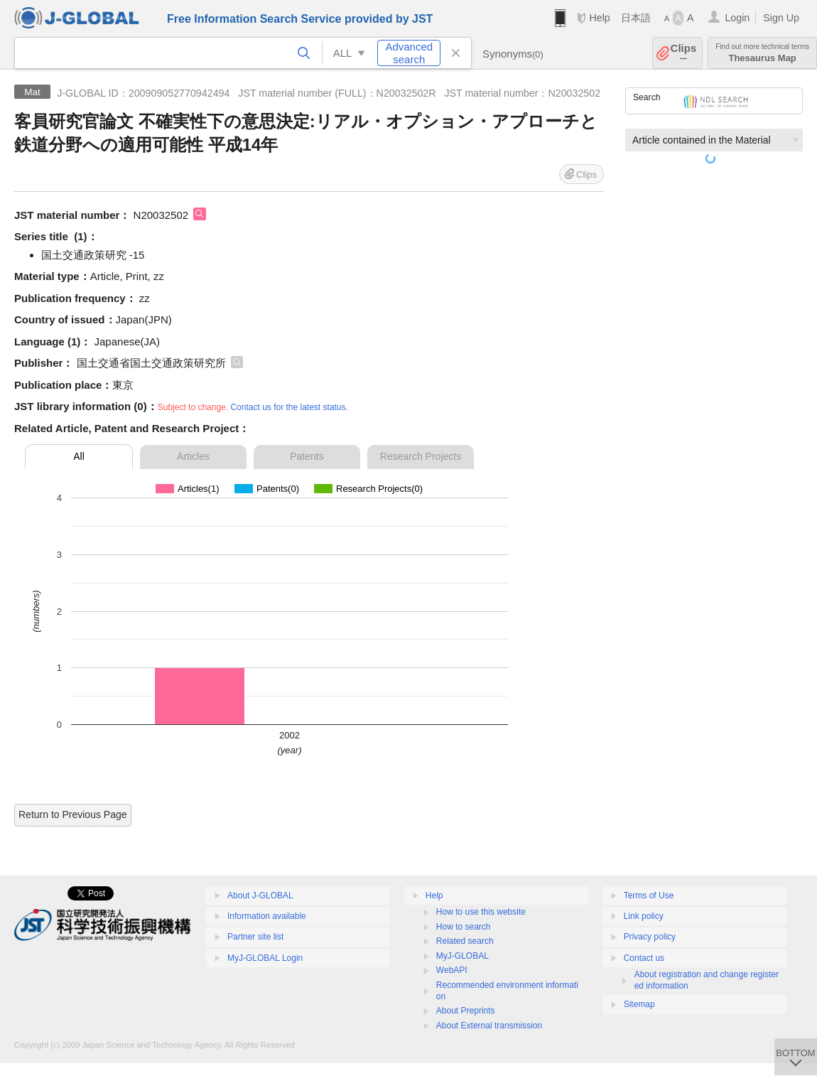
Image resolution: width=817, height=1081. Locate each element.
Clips (684, 53)
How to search (463, 927)
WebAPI (451, 970)
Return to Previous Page (72, 814)
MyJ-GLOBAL (462, 956)
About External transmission (489, 1026)
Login (737, 17)
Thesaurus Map (762, 53)
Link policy (644, 916)
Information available (266, 916)
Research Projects (420, 456)
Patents (306, 456)
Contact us (644, 958)
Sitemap (639, 1004)
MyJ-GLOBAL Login (265, 958)
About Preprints (465, 1011)
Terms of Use (649, 895)
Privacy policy (650, 937)
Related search (465, 941)
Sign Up (781, 17)
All (79, 456)
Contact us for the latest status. (288, 407)
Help (599, 17)
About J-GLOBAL (260, 895)
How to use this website (481, 912)
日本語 (636, 17)
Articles (193, 456)
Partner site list (255, 937)
